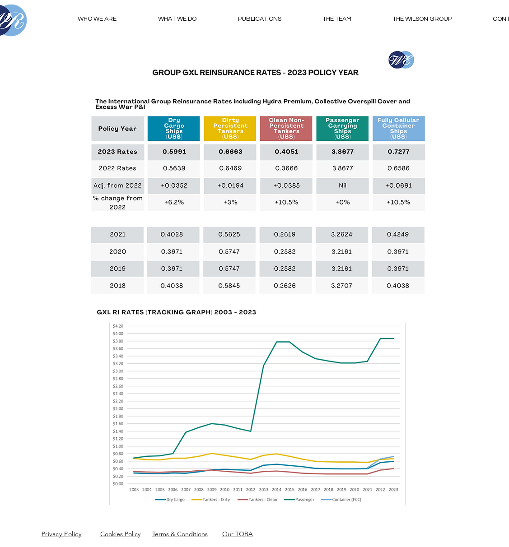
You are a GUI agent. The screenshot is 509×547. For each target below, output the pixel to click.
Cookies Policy (120, 534)
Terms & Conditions (180, 534)
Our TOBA (237, 534)
